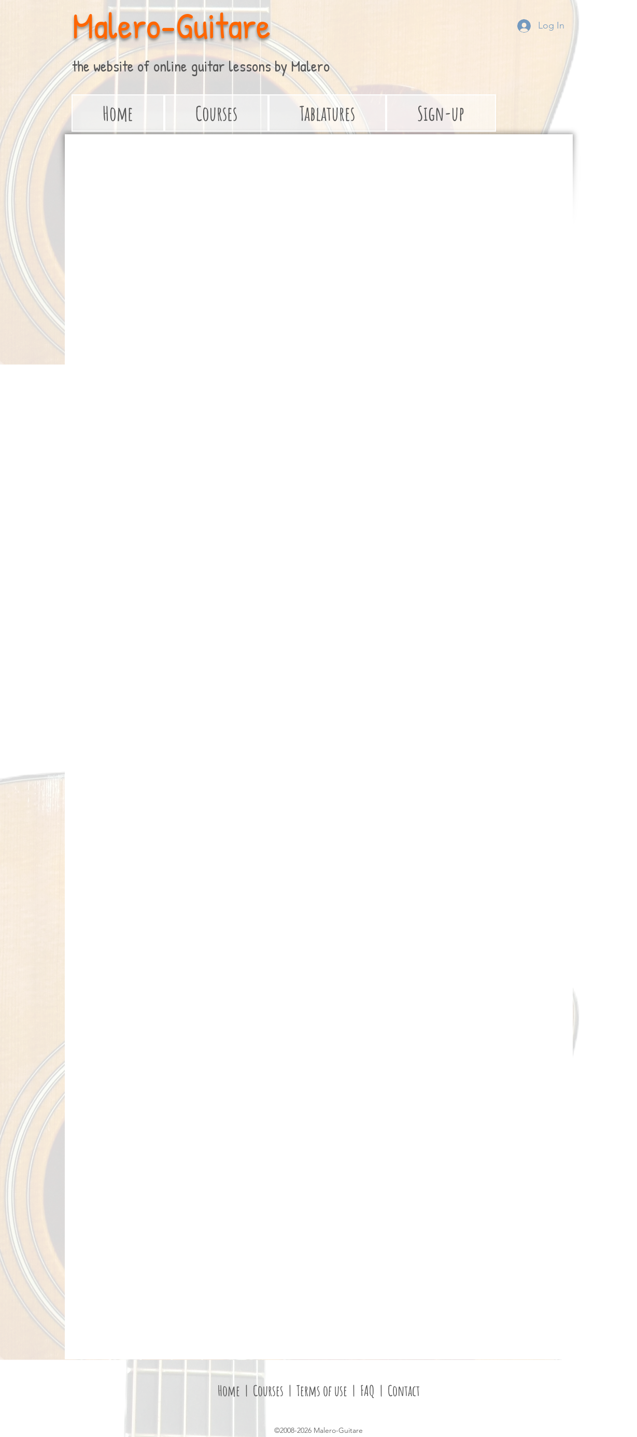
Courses (269, 1391)
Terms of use (321, 1391)
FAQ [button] (366, 1391)
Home (229, 1391)
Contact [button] (404, 1391)
